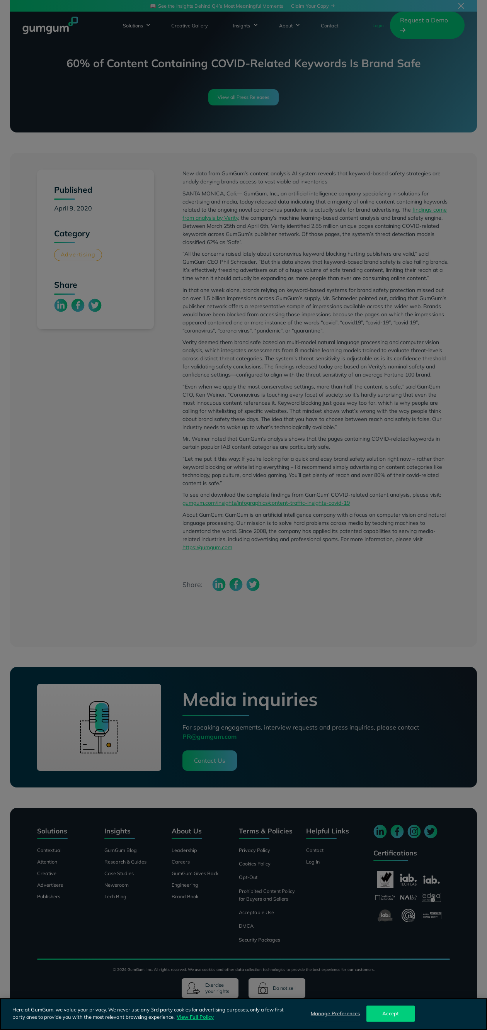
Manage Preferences (335, 1013)
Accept (390, 1013)
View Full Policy (195, 1017)
